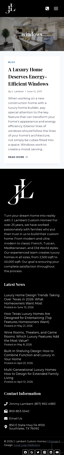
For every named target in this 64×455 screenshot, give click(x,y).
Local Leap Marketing (27, 445)
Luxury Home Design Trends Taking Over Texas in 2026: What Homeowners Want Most (32, 299)
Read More (18, 157)
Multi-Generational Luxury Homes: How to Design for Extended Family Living (31, 374)
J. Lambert (18, 91)
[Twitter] (38, 452)
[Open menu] (56, 8)
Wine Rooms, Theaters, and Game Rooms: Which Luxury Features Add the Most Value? (31, 337)
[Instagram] (44, 452)
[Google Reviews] (31, 452)
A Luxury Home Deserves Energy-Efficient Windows (28, 76)
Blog (11, 62)
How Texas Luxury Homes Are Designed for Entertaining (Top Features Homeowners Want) (28, 318)
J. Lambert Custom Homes (31, 220)
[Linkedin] (51, 452)
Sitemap (53, 441)
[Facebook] (25, 452)
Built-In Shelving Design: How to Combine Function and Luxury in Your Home (29, 355)
